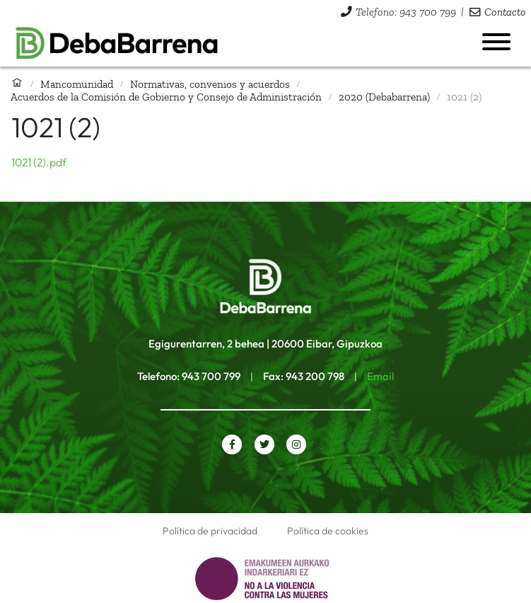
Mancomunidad (76, 84)
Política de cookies (327, 530)
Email (380, 376)
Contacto (505, 11)
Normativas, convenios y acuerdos (210, 84)
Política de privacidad (210, 530)
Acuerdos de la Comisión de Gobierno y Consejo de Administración (166, 96)
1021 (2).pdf (38, 162)
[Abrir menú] (496, 41)
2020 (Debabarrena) (384, 96)
